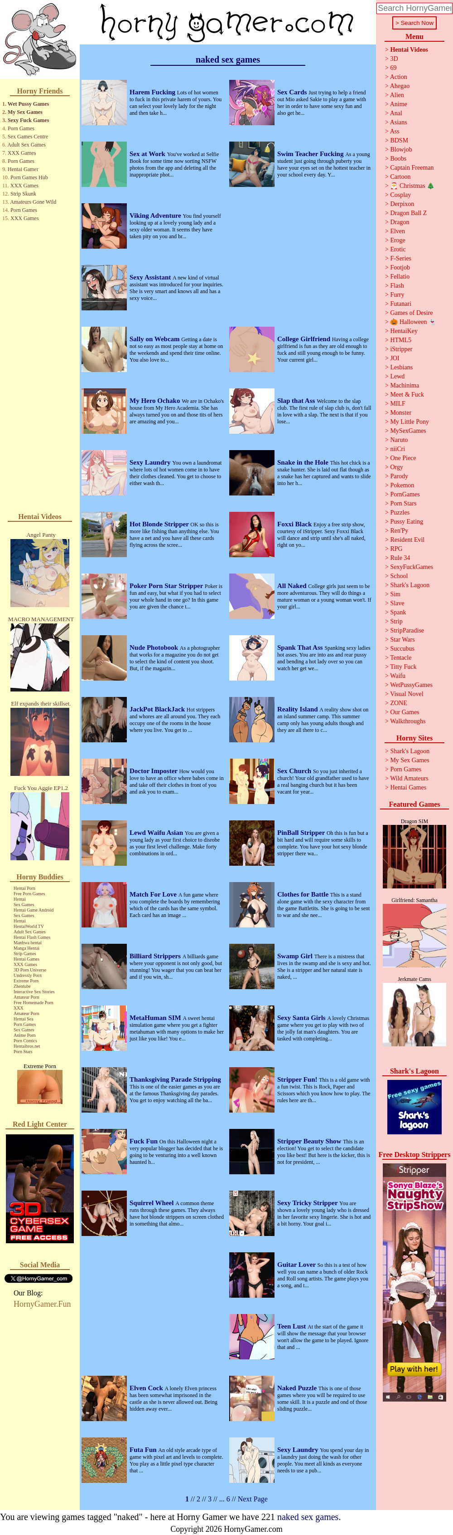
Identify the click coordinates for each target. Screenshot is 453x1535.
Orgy (396, 467)
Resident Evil (407, 539)
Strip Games (25, 953)
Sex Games (24, 904)
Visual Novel (406, 694)
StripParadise (407, 630)
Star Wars (402, 639)
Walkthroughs (407, 721)
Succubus (402, 648)
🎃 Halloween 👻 (413, 322)
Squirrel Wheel (152, 1202)
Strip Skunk (23, 194)
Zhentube (22, 986)
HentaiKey (404, 331)
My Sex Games (25, 112)
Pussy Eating (406, 521)
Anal (396, 113)
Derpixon (402, 204)
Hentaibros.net (27, 1046)
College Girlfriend (304, 339)
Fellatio (400, 276)
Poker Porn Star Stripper (167, 585)
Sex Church (295, 771)
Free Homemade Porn (33, 1002)
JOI (394, 358)
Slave (397, 603)
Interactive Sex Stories (34, 991)
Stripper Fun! (298, 1079)
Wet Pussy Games (28, 104)
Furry (397, 294)
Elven (397, 231)
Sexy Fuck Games (28, 120)
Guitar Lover (297, 1264)
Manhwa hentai (28, 942)
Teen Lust (292, 1326)
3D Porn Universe (30, 969)
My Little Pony (409, 421)
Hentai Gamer (23, 169)
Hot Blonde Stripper (160, 524)
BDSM (399, 140)
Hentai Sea (24, 1018)
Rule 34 (400, 557)
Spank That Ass (300, 647)
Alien (397, 95)
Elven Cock (147, 1388)
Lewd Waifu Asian (157, 832)
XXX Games (22, 153)
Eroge (397, 240)
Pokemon (402, 485)
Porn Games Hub (29, 177)
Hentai (20, 899)
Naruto (399, 439)
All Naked (292, 585)
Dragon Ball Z (408, 213)
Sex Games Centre (28, 136)
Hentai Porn (24, 888)
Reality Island (298, 709)
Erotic (397, 249)
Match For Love (154, 894)
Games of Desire (411, 312)
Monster (400, 412)
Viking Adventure (156, 215)
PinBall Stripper (302, 832)
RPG (396, 548)
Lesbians (401, 367)
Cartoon (400, 176)
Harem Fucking (153, 92)
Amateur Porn (26, 997)
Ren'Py (399, 530)
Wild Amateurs (409, 778)
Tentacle (400, 657)
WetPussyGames (411, 685)
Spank (398, 612)
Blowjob (401, 149)
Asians (398, 122)
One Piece (403, 458)
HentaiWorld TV (29, 926)
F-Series (400, 258)
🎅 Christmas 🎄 (412, 185)
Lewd (397, 376)
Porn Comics (25, 1040)
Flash (397, 285)
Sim (395, 594)
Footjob (400, 267)
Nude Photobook (155, 647)
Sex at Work (148, 153)
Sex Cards (292, 92)
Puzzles (400, 512)
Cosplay (400, 194)
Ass (395, 131)
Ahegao (400, 86)
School (399, 576)
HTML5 (400, 340)
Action (398, 77)
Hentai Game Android (33, 909)
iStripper (401, 349)
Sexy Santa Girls (302, 1017)
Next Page (253, 1499)
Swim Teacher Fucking (311, 153)
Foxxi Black (295, 524)
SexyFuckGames (411, 567)
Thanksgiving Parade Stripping (175, 1079)
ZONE (398, 703)
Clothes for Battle (303, 894)
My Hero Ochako (156, 400)
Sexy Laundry (151, 462)
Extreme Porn (26, 980)
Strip (396, 621)
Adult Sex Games (26, 145)
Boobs (398, 158)
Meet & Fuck (407, 394)
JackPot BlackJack (158, 709)
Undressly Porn (28, 975)
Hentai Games (26, 958)
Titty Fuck (403, 666)
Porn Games (21, 128)
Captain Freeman (412, 167)
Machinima (404, 385)
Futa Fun (144, 1449)
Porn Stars (23, 1051)
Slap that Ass (297, 400)
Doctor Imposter (154, 771)
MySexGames (408, 430)
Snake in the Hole (303, 462)
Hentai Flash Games (32, 937)
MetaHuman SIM (156, 1017)
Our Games (404, 712)
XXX (19, 1007)
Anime (398, 104)
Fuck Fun (144, 1141)
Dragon (399, 222)
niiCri (397, 449)
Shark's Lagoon (409, 585)
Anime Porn (25, 1035)
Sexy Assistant (151, 277)
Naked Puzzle (297, 1388)
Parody (399, 476)
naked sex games (308, 1517)
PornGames (404, 494)
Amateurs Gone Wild (33, 202)
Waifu (397, 675)
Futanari (400, 303)
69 (393, 67)
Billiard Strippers (156, 956)
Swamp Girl (295, 956)
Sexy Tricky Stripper (308, 1202)
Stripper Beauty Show (310, 1141)
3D (394, 58)
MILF (397, 403)
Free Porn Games (29, 893)
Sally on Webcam (155, 339)
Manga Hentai (26, 948)
